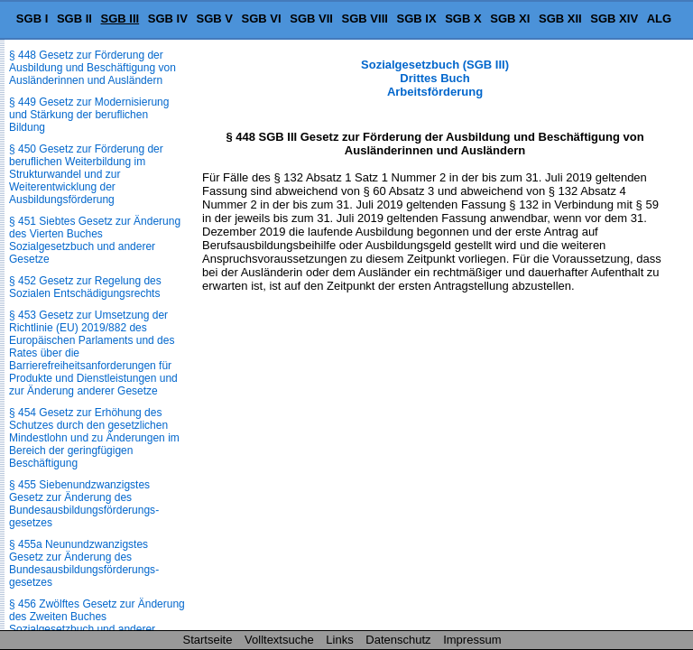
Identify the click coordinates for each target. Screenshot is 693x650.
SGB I (32, 18)
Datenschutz (397, 639)
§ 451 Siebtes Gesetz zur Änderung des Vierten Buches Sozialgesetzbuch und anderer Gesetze (94, 240)
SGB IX (417, 18)
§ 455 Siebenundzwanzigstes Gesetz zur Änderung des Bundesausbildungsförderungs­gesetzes (84, 503)
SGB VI (262, 18)
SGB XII (560, 18)
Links (339, 639)
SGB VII (311, 18)
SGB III (120, 18)
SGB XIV (614, 18)
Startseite (208, 639)
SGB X (463, 18)
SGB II (74, 18)
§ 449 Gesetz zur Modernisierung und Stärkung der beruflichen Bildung (89, 115)
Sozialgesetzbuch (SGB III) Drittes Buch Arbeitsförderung (435, 78)
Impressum (472, 639)
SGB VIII (365, 18)
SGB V (214, 18)
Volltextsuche (279, 639)
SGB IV (168, 18)
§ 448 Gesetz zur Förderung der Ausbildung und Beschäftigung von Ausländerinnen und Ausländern (92, 68)
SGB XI (510, 18)
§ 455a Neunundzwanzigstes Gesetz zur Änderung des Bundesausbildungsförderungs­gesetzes (84, 563)
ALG (659, 18)
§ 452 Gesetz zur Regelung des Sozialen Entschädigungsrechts (85, 287)
